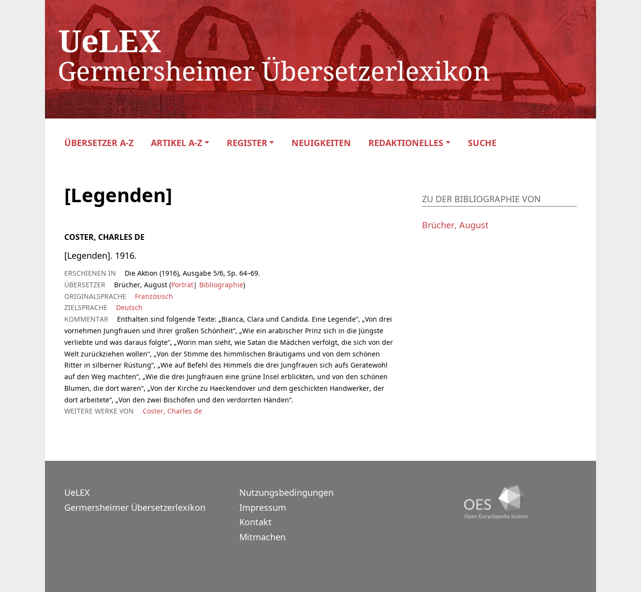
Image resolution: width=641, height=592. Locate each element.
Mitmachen (262, 537)
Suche (482, 143)
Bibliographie (220, 284)
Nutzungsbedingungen (286, 492)
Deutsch (129, 307)
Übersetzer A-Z (98, 143)
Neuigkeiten (321, 143)
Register (247, 143)
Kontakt (255, 522)
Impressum (262, 507)
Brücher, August (455, 225)
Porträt (182, 284)
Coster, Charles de (172, 410)
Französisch (154, 296)
